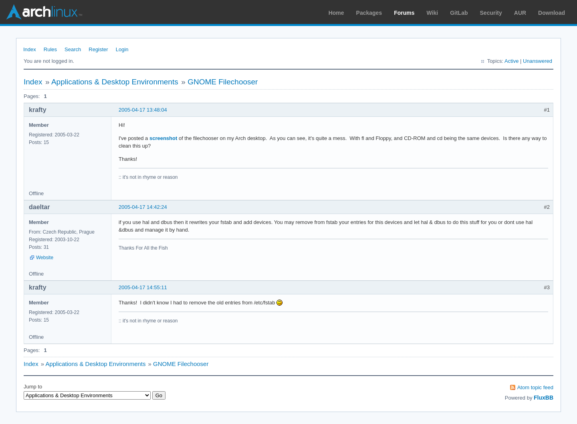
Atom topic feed (535, 387)
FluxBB (543, 397)
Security (491, 13)
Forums (404, 13)
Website (44, 257)
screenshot (163, 138)
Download (551, 13)
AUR (520, 13)
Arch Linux (44, 12)
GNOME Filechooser (223, 82)
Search (73, 49)
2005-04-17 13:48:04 (143, 110)
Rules (50, 49)
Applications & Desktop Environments (114, 82)
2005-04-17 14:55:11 (143, 287)
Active (511, 61)
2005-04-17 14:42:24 (143, 207)
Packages (369, 13)
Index (29, 49)
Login (122, 49)
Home (336, 13)
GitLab (459, 13)
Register (98, 49)
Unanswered (537, 61)
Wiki (432, 13)
